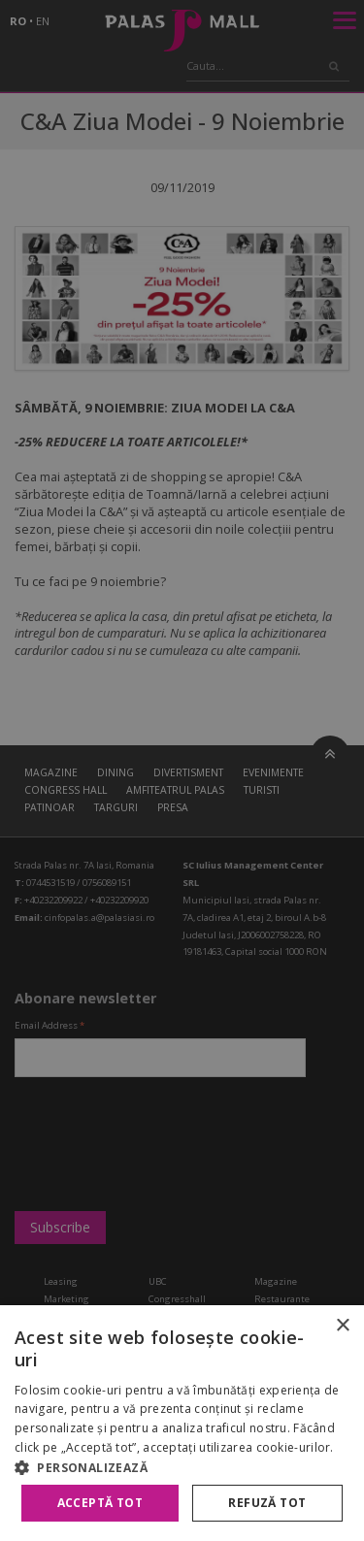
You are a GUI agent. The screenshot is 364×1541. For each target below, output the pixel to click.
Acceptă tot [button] (100, 1502)
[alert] (182, 770)
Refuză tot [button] (267, 1502)
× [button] (342, 1326)
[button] (182, 1467)
